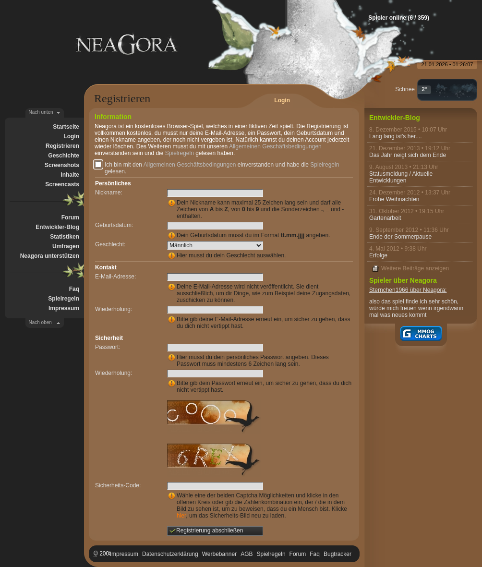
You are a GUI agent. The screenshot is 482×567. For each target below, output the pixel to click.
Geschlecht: (110, 244)
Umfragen (65, 246)
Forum (70, 217)
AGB (247, 554)
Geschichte (63, 155)
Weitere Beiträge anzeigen (415, 268)
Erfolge (378, 255)
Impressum (63, 308)
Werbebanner (219, 554)
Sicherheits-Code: (118, 485)
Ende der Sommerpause (400, 236)
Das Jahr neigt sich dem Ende (407, 155)
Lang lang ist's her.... (395, 136)
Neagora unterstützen (49, 256)
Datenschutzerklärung (170, 554)
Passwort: (107, 347)
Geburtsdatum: (114, 225)
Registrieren (62, 146)
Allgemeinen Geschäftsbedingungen (275, 146)
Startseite (66, 126)
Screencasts (62, 184)
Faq (74, 289)
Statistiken (64, 236)
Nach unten (41, 112)
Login (71, 136)
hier (181, 515)
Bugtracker (337, 554)
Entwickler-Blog (57, 227)
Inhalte (69, 174)
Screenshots (62, 165)
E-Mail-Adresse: (115, 276)
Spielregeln (63, 298)
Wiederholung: (113, 309)
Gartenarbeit (385, 218)
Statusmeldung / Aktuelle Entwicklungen (401, 177)
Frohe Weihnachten (394, 199)
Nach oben (40, 322)
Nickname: (108, 192)
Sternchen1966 (388, 290)
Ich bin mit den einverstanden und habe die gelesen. (222, 168)
